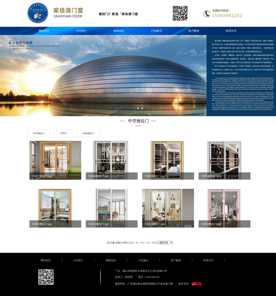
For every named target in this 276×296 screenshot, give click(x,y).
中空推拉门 (39, 133)
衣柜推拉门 (88, 133)
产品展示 (156, 30)
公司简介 (81, 30)
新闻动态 (119, 30)
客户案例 (193, 30)
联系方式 (231, 30)
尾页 (156, 242)
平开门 (63, 133)
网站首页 (44, 30)
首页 (129, 242)
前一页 (134, 242)
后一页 (150, 242)
